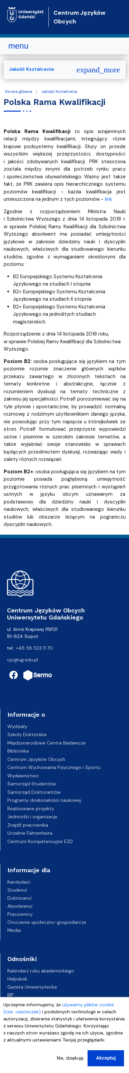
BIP (10, 995)
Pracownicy (20, 914)
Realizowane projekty (30, 809)
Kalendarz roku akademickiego (40, 971)
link (108, 199)
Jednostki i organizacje (32, 817)
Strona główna (18, 91)
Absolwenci (19, 906)
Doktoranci (19, 898)
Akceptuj (106, 1062)
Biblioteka (18, 751)
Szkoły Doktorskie (27, 734)
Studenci (17, 890)
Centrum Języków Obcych (36, 759)
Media (14, 930)
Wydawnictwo (23, 776)
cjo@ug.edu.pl (22, 660)
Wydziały (17, 726)
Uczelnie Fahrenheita (29, 833)
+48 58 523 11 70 (34, 648)
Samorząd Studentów (31, 784)
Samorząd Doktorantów (34, 792)
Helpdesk (17, 979)
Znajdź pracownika (27, 825)
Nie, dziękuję (70, 1063)
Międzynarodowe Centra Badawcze (46, 743)
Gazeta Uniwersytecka (32, 987)
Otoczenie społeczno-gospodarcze (46, 922)
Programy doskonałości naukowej (44, 800)
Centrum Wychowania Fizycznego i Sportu (54, 767)
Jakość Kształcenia (59, 91)
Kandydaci (18, 882)
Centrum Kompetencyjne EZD (40, 841)
